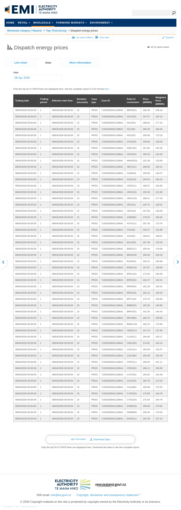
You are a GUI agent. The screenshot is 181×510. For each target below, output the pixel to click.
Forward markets (71, 22)
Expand (167, 37)
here (106, 89)
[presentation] (80, 62)
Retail (24, 22)
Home (10, 22)
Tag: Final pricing (56, 30)
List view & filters (82, 37)
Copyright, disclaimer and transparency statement (108, 495)
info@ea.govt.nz (61, 495)
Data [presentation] (48, 62)
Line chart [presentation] (20, 62)
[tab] (20, 62)
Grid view (102, 37)
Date (15, 72)
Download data (100, 439)
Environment (101, 22)
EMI (31, 9)
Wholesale (43, 22)
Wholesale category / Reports (24, 30)
